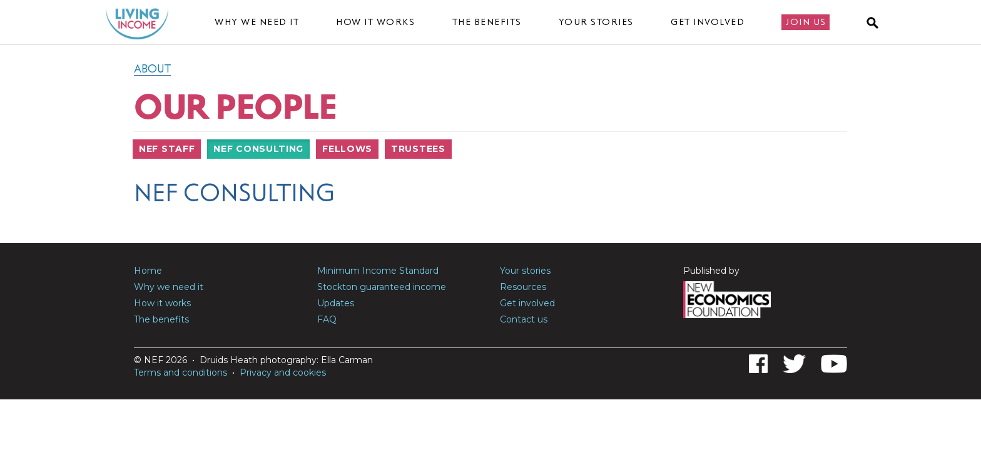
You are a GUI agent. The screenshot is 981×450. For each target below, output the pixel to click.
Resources (523, 286)
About (152, 68)
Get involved (708, 22)
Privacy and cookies (283, 372)
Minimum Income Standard (378, 270)
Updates (335, 303)
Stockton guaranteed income (381, 286)
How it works (375, 22)
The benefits (487, 22)
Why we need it (257, 22)
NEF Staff (167, 148)
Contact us (523, 319)
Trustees (418, 148)
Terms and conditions (180, 372)
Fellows (347, 148)
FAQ (327, 319)
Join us (806, 22)
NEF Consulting (258, 148)
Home (148, 270)
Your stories (596, 22)
